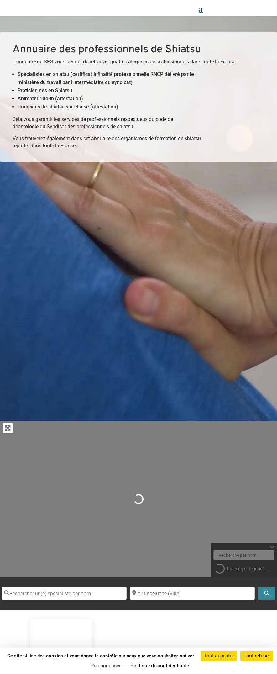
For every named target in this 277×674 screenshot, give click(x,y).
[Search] (266, 593)
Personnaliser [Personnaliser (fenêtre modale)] (106, 666)
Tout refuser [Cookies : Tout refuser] (256, 656)
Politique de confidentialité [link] (159, 666)
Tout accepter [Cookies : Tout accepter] (219, 656)
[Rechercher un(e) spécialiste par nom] (64, 593)
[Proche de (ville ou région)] (192, 593)
